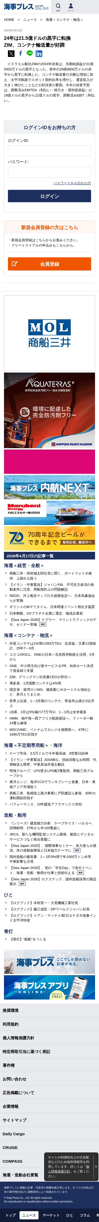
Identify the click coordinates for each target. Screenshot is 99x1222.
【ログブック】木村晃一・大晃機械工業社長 (44, 903)
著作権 (9, 1065)
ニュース (29, 1215)
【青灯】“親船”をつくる (28, 939)
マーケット (51, 1215)
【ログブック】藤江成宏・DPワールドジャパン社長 (50, 909)
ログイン (49, 196)
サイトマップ (14, 1120)
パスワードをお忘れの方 (72, 183)
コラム (85, 1215)
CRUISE (10, 1147)
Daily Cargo (14, 1134)
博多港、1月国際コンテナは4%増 (35, 683)
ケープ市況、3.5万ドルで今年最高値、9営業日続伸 (49, 753)
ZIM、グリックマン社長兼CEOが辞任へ (40, 677)
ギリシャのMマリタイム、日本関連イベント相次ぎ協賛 (52, 607)
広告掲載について (18, 1092)
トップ (10, 1215)
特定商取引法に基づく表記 (26, 1051)
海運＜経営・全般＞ (24, 565)
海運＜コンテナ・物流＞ (28, 635)
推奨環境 (10, 1010)
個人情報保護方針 (18, 1038)
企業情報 (10, 1106)
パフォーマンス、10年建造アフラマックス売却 (46, 804)
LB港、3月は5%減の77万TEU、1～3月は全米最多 (48, 712)
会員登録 (49, 264)
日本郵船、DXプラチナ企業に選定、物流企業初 (46, 613)
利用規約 (10, 1024)
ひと (8, 894)
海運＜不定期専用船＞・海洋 (33, 745)
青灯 (8, 931)
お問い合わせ (14, 1079)
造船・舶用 (15, 815)
